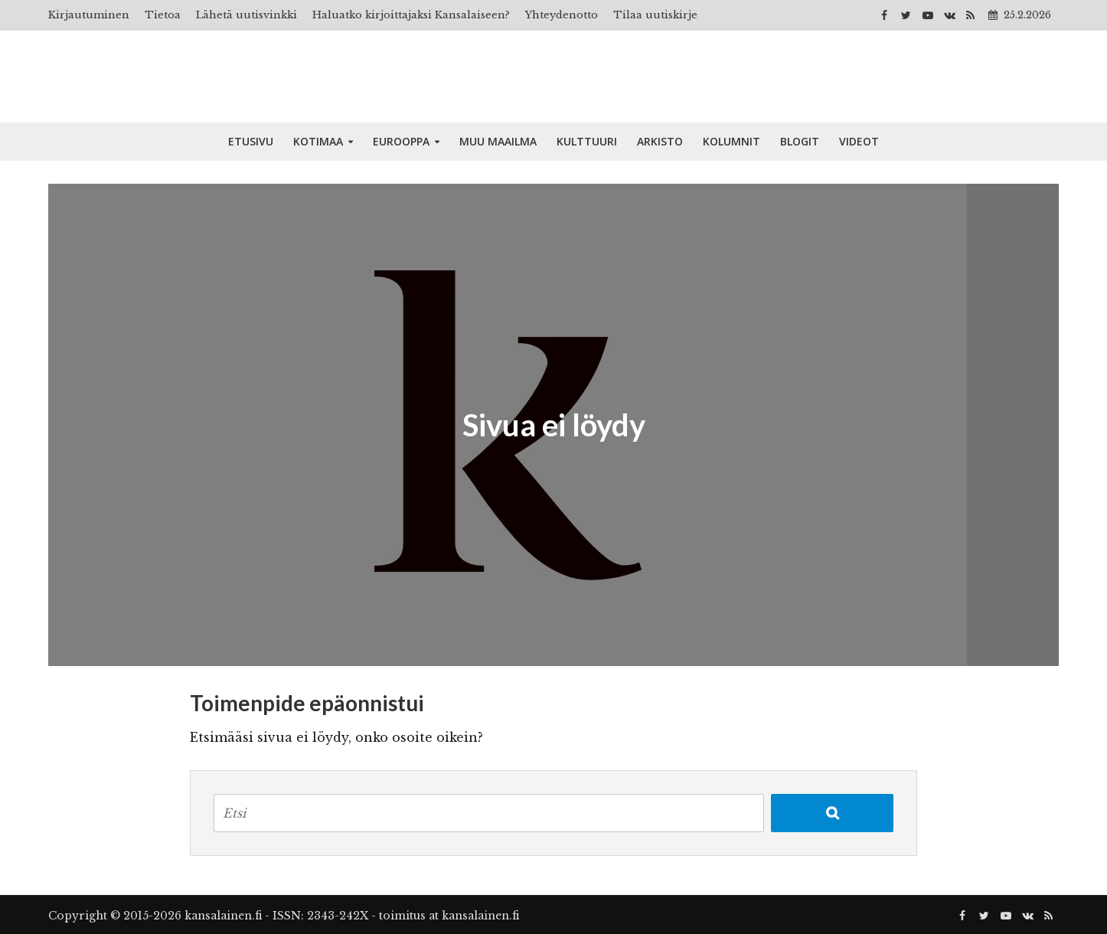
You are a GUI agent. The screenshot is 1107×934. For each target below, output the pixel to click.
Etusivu (250, 141)
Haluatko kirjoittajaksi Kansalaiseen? (411, 14)
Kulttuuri (587, 141)
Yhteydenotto (561, 14)
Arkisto (660, 141)
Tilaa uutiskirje (655, 14)
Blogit (799, 141)
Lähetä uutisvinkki (246, 14)
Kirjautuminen (88, 14)
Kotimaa (318, 141)
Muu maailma (498, 141)
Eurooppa (401, 141)
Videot (859, 141)
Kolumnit (731, 141)
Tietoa (163, 14)
